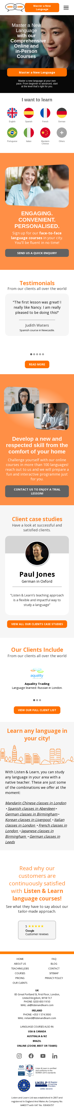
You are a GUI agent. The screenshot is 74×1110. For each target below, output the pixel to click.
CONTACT (54, 968)
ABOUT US (20, 963)
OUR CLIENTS (20, 983)
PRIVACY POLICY (54, 978)
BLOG (54, 963)
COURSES (20, 973)
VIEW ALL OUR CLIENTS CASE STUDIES (37, 624)
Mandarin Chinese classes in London (35, 803)
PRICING (19, 978)
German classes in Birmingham (31, 814)
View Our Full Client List (37, 710)
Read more (37, 364)
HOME (20, 959)
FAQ (54, 959)
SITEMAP (54, 973)
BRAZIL (37, 1041)
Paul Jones (37, 574)
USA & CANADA (37, 1031)
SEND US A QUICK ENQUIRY (37, 253)
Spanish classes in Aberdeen (31, 808)
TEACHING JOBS (20, 968)
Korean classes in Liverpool (28, 819)
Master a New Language (42, 7)
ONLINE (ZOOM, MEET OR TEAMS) (37, 1045)
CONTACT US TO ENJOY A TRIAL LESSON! (37, 491)
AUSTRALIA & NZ (37, 1036)
